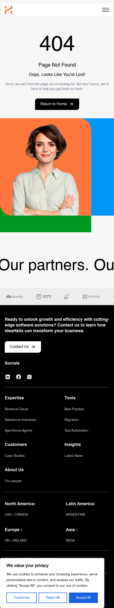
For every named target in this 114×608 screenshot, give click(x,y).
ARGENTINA (75, 514)
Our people (13, 481)
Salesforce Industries (20, 420)
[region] (52, 583)
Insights (72, 445)
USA (8, 514)
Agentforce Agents (18, 430)
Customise (22, 597)
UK (7, 540)
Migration (71, 420)
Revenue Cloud (16, 409)
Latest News (73, 456)
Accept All (83, 597)
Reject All (53, 597)
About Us (14, 470)
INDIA (70, 540)
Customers (16, 445)
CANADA (21, 514)
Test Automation (76, 430)
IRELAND (20, 540)
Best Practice (74, 409)
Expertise (14, 398)
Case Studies (15, 456)
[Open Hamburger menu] (105, 10)
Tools (70, 398)
